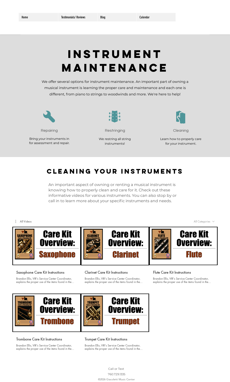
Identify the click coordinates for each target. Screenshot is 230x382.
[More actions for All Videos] (23, 221)
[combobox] (204, 221)
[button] (23, 221)
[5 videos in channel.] (115, 288)
